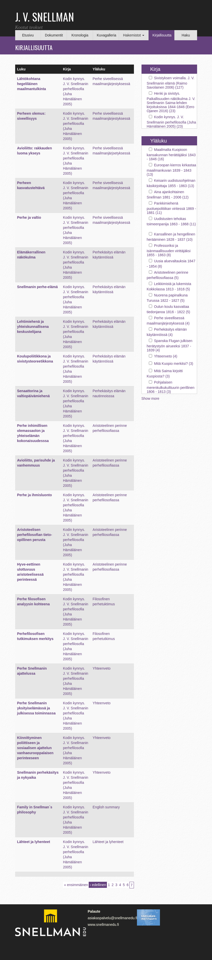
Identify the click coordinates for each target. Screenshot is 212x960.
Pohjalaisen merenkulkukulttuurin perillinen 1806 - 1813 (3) (171, 387)
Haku (186, 35)
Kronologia (80, 35)
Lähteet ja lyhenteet (33, 842)
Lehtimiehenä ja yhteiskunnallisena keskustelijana (33, 326)
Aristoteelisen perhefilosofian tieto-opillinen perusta (34, 535)
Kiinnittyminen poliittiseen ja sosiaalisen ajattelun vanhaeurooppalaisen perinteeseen (35, 748)
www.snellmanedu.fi (103, 925)
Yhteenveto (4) (165, 356)
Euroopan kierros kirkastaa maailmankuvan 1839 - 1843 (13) (171, 169)
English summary (106, 807)
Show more (150, 398)
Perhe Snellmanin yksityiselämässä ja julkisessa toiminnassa (36, 708)
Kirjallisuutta (161, 35)
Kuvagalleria (106, 35)
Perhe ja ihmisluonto (34, 495)
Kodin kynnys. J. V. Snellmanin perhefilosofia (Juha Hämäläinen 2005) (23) (171, 121)
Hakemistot (133, 35)
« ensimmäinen (76, 885)
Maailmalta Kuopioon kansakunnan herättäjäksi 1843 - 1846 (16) (171, 154)
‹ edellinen (98, 885)
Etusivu (28, 35)
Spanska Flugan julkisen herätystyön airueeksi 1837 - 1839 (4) (170, 345)
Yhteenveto (102, 668)
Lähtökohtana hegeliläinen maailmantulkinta (31, 84)
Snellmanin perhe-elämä (37, 287)
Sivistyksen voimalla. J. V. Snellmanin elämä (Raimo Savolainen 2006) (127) (171, 82)
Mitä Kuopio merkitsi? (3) (173, 364)
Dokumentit (54, 35)
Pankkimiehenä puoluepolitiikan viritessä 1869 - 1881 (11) (171, 208)
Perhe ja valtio (29, 217)
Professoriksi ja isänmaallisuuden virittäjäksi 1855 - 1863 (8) (169, 250)
